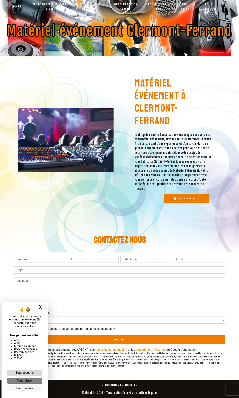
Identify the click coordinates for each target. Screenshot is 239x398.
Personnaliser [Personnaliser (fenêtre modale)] (25, 388)
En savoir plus (186, 198)
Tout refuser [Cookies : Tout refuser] (25, 380)
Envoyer (119, 339)
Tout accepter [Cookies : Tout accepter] (25, 372)
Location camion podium (125, 6)
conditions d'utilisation (151, 349)
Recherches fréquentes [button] (119, 385)
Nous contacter (209, 6)
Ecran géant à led (158, 6)
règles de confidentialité (111, 349)
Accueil (18, 6)
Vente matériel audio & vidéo (49, 6)
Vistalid (89, 393)
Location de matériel (89, 6)
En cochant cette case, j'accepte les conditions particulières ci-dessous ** (66, 329)
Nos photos (184, 6)
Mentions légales (146, 393)
